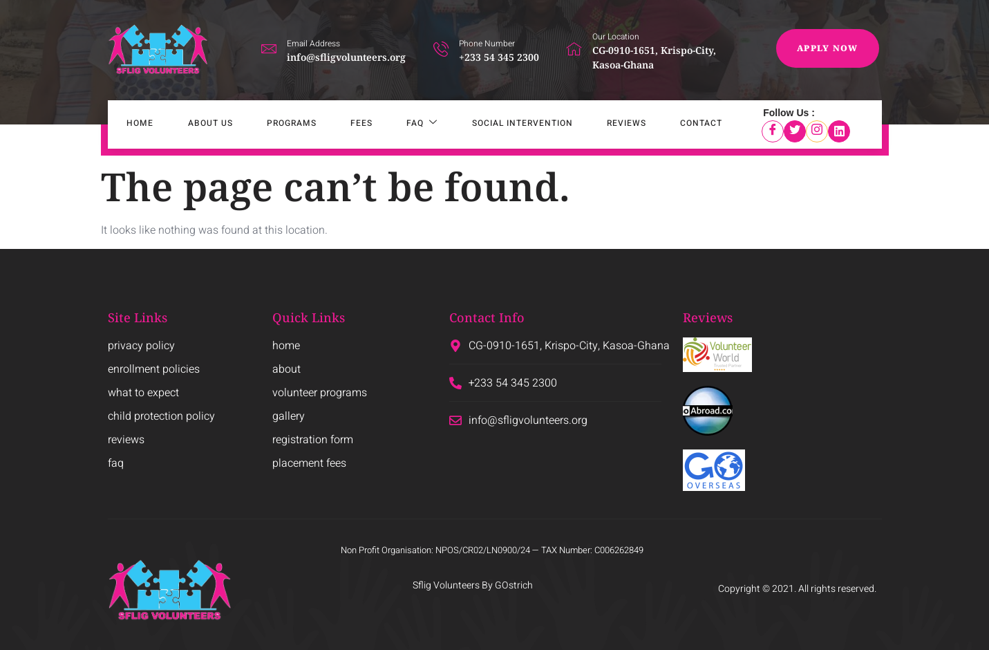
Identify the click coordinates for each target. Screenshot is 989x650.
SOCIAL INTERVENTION (481, 124)
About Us (194, 124)
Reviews (579, 124)
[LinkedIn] (839, 131)
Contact (647, 124)
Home (130, 124)
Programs (269, 124)
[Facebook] (773, 131)
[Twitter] (795, 131)
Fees (333, 124)
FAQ (387, 124)
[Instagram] (817, 131)
